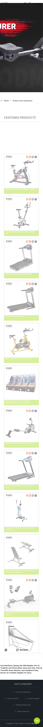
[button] (25, 3)
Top (37, 720)
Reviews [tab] (22, 650)
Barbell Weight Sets (23, 705)
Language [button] (37, 3)
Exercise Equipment (23, 692)
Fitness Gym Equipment (22, 101)
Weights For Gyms (24, 673)
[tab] (6, 650)
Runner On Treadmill (8, 673)
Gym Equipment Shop (29, 670)
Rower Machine (15, 670)
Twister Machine (13, 698)
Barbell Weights (34, 698)
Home (6, 101)
